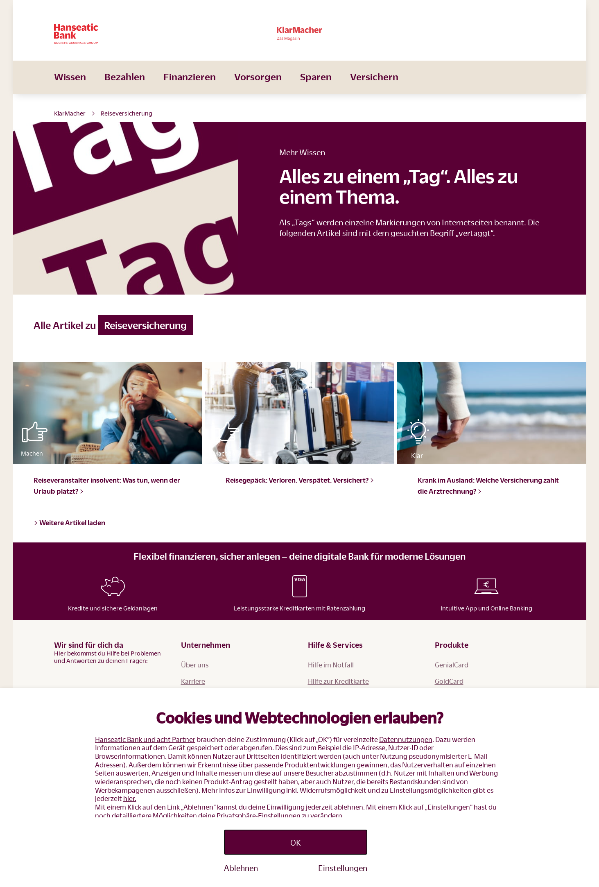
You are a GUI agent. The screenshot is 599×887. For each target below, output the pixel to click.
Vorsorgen (258, 88)
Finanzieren (189, 88)
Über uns (194, 665)
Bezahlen (124, 88)
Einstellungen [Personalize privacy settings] (342, 867)
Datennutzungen (405, 739)
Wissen (70, 88)
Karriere (193, 681)
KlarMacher (70, 113)
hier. (129, 798)
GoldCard (449, 681)
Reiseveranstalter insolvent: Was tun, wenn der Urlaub (107, 485)
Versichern (374, 88)
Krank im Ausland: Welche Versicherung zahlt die (488, 485)
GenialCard (451, 665)
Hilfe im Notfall (331, 665)
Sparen (316, 88)
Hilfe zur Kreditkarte (338, 681)
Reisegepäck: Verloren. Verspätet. (300, 480)
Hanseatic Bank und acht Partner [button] (145, 739)
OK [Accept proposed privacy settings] (295, 842)
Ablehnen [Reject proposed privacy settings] (241, 867)
